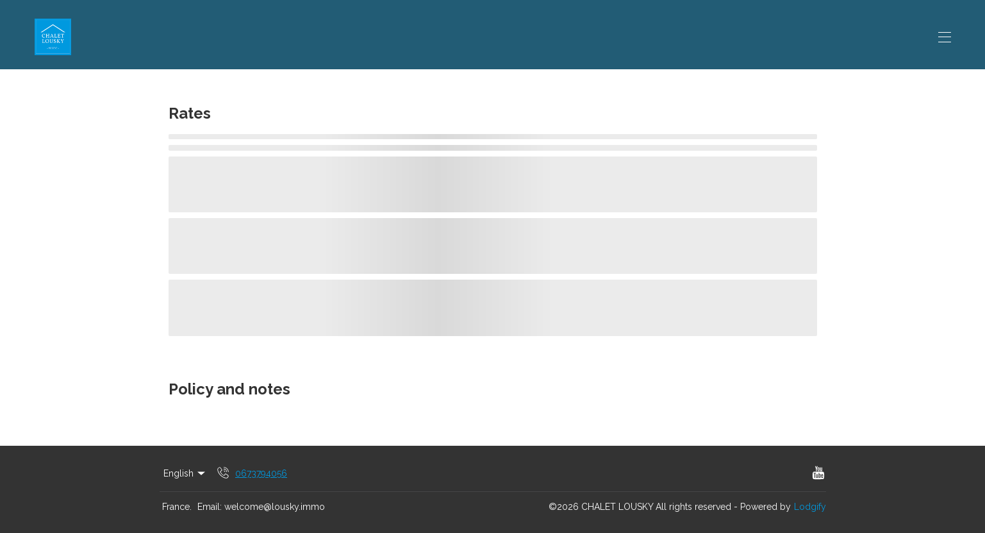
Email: (209, 507)
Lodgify (810, 507)
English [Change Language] (185, 473)
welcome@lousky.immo (274, 507)
